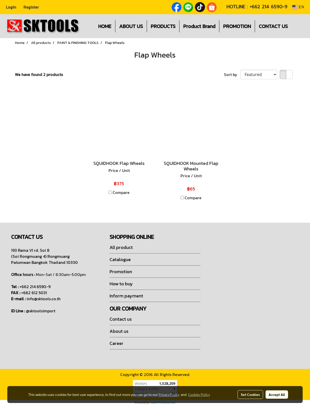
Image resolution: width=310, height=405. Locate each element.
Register (31, 7)
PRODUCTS (163, 26)
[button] (299, 26)
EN (298, 7)
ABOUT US (131, 26)
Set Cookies (250, 394)
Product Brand (199, 26)
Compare (121, 192)
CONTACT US (273, 26)
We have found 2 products (39, 74)
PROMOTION (237, 26)
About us (119, 331)
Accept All (277, 394)
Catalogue (120, 259)
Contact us (121, 319)
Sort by (232, 74)
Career (116, 343)
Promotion (121, 271)
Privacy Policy (169, 394)
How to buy (121, 283)
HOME (104, 26)
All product (121, 247)
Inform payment (126, 295)
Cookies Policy (199, 394)
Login (11, 7)
